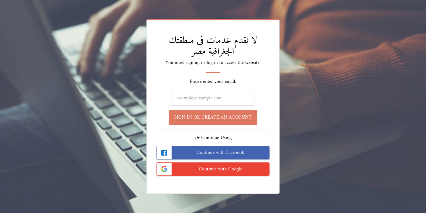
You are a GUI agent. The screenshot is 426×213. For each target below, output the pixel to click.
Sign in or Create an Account (212, 117)
